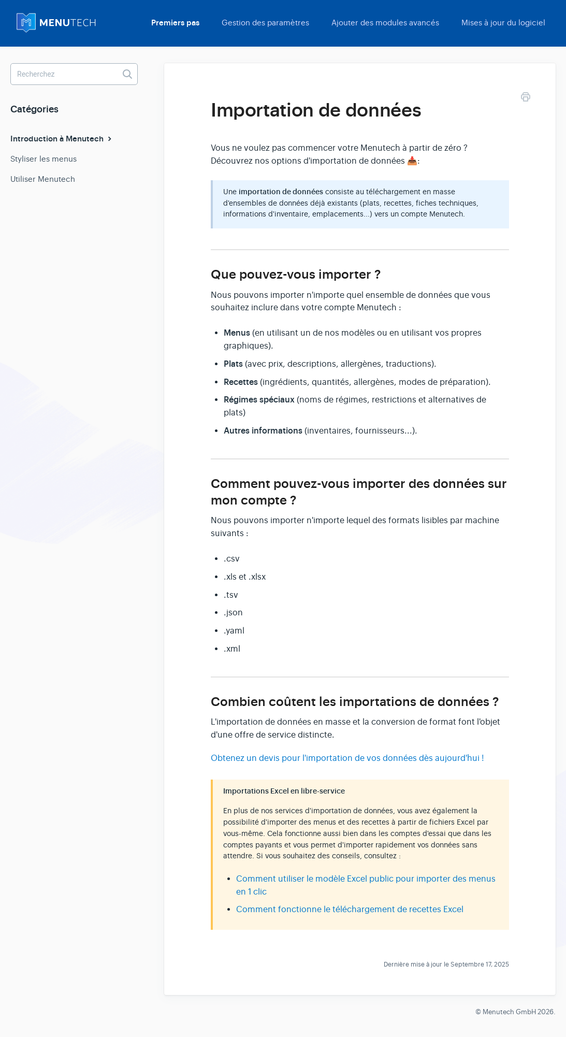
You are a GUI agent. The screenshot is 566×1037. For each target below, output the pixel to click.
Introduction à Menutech (62, 139)
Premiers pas (175, 23)
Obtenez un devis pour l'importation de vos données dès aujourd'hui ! (347, 758)
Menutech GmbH (509, 1011)
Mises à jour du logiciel (503, 22)
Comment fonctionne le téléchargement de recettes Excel (349, 909)
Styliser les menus (43, 159)
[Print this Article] (525, 99)
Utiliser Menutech (42, 179)
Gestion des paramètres (265, 22)
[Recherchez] (74, 74)
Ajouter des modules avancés (385, 22)
